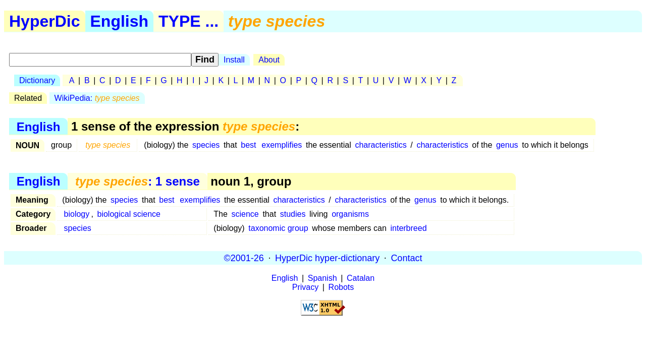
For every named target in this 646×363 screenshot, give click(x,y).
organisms (350, 214)
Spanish (322, 278)
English (119, 21)
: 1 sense (137, 181)
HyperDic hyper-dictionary (327, 258)
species (206, 145)
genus (507, 145)
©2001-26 (244, 258)
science (245, 214)
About (269, 59)
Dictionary (37, 80)
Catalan (360, 278)
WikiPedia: (97, 98)
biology (77, 214)
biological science (128, 214)
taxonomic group (278, 228)
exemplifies (281, 145)
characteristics (380, 145)
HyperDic (44, 21)
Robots (341, 287)
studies (293, 214)
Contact (406, 258)
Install (234, 59)
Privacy (305, 287)
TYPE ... (188, 21)
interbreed (408, 228)
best (248, 145)
